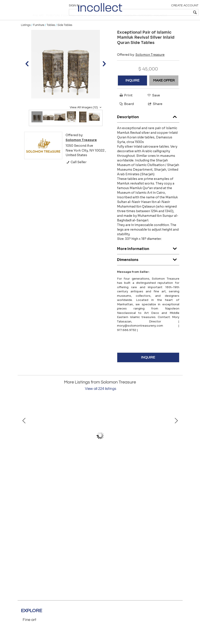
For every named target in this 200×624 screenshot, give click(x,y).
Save (152, 103)
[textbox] (166, 12)
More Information (148, 256)
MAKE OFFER (164, 89)
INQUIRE (132, 89)
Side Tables (64, 33)
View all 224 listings (100, 397)
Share (153, 112)
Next (176, 444)
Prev (24, 444)
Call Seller (76, 171)
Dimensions (148, 267)
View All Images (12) (86, 116)
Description (148, 124)
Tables (51, 33)
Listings (26, 33)
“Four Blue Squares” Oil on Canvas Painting (135, 476)
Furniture (38, 33)
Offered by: (141, 63)
